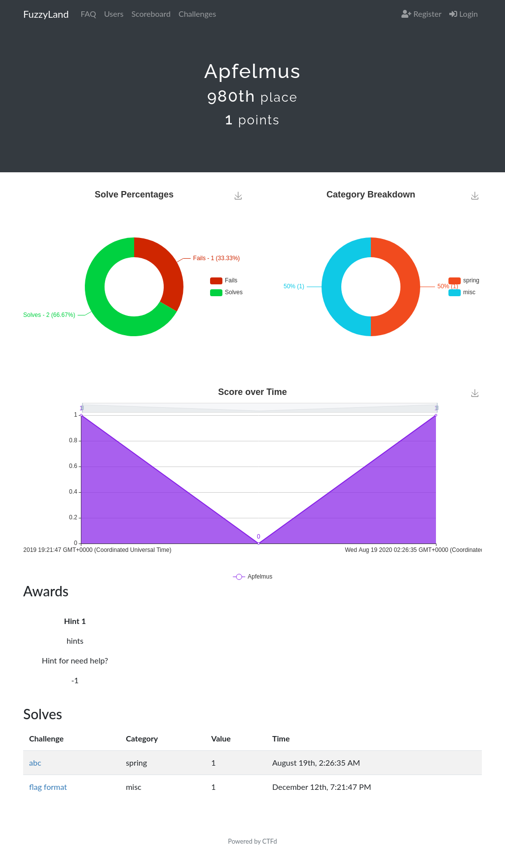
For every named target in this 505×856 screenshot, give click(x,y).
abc (35, 762)
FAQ (88, 13)
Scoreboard (151, 13)
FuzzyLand (46, 14)
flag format (48, 786)
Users (113, 13)
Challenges (197, 13)
